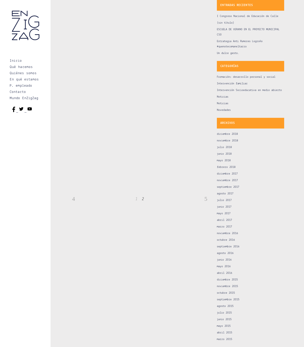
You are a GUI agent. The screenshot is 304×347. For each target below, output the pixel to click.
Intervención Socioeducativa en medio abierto (249, 90)
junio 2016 (224, 259)
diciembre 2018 (227, 134)
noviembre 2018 (227, 140)
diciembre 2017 (227, 173)
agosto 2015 (225, 306)
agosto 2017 (225, 193)
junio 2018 (224, 153)
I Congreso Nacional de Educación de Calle (247, 16)
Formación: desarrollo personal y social (246, 77)
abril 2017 (224, 220)
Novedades (224, 110)
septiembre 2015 (228, 299)
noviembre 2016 (227, 233)
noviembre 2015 (227, 286)
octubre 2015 (226, 293)
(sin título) (225, 22)
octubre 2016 (226, 240)
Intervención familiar (232, 83)
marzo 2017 (224, 226)
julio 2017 (224, 200)
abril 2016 (224, 273)
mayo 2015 (224, 326)
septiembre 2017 (228, 187)
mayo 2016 (224, 266)
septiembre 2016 (228, 246)
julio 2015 (224, 312)
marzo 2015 (224, 339)
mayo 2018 (224, 160)
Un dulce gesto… (228, 53)
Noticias (222, 96)
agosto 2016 (225, 253)
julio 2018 (224, 147)
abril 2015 (224, 332)
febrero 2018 (226, 167)
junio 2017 (224, 206)
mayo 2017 (224, 213)
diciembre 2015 (227, 279)
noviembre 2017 (227, 180)
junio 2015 (224, 319)
